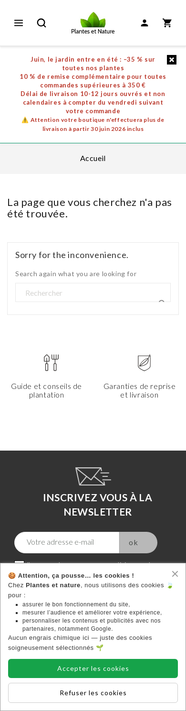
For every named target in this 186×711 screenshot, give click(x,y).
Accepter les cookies (93, 668)
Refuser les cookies (93, 693)
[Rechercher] (93, 292)
